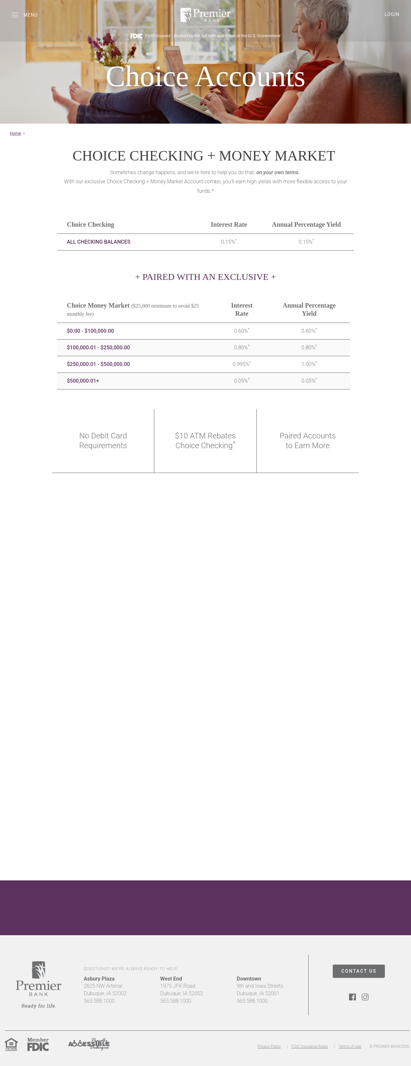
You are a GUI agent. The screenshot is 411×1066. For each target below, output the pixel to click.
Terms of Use (350, 1046)
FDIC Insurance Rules (309, 1046)
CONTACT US (359, 971)
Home (15, 133)
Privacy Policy (269, 1046)
